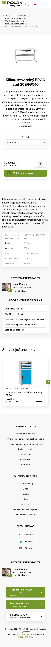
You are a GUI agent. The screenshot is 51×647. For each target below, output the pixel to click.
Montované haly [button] (19, 604)
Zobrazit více (25, 126)
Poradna (25, 494)
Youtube (29, 548)
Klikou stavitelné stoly (14, 24)
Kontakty (25, 464)
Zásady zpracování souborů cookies (25, 444)
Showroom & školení (25, 514)
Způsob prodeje (25, 449)
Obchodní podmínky (25, 433)
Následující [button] (48, 382)
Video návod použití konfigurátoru (21, 324)
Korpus (25, 137)
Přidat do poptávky (23, 173)
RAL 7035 (13, 142)
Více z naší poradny (14, 330)
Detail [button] (39, 401)
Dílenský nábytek (19, 16)
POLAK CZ (12, 2)
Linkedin (29, 541)
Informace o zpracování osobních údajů (25, 439)
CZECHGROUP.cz (25, 637)
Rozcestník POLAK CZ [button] (21, 592)
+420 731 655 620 (22, 287)
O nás (25, 488)
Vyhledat (27, 4)
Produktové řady (25, 483)
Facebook (29, 534)
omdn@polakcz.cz (21, 291)
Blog (26, 499)
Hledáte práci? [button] (20, 616)
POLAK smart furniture (15, 314)
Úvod (4, 16)
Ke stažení (25, 504)
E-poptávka (25, 459)
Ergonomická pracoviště (15, 18)
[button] (36, 4)
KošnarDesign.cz (27, 634)
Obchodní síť (25, 454)
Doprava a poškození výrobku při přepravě (24, 319)
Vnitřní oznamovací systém (25, 509)
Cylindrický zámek (13, 308)
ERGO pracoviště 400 (14, 21)
